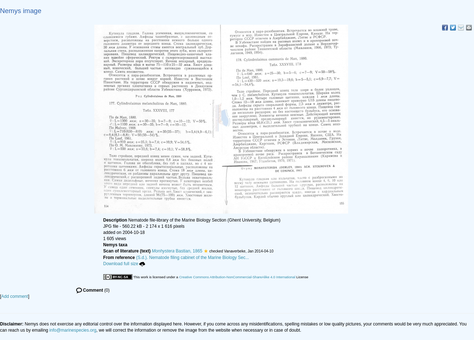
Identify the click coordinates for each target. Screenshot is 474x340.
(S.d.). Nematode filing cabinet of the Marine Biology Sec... (192, 257)
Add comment (14, 296)
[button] (205, 251)
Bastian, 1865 (177, 251)
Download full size (124, 263)
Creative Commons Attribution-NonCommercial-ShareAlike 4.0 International (237, 277)
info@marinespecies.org (72, 330)
